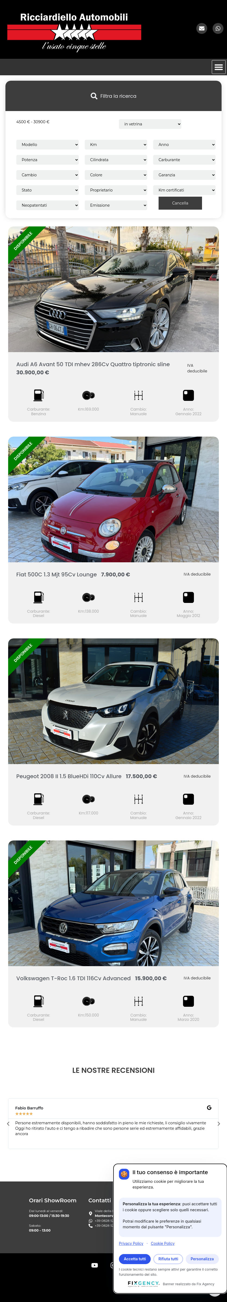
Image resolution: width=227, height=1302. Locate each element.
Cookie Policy (163, 1243)
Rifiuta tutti (168, 1259)
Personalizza (202, 1259)
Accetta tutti (135, 1259)
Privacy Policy (131, 1243)
